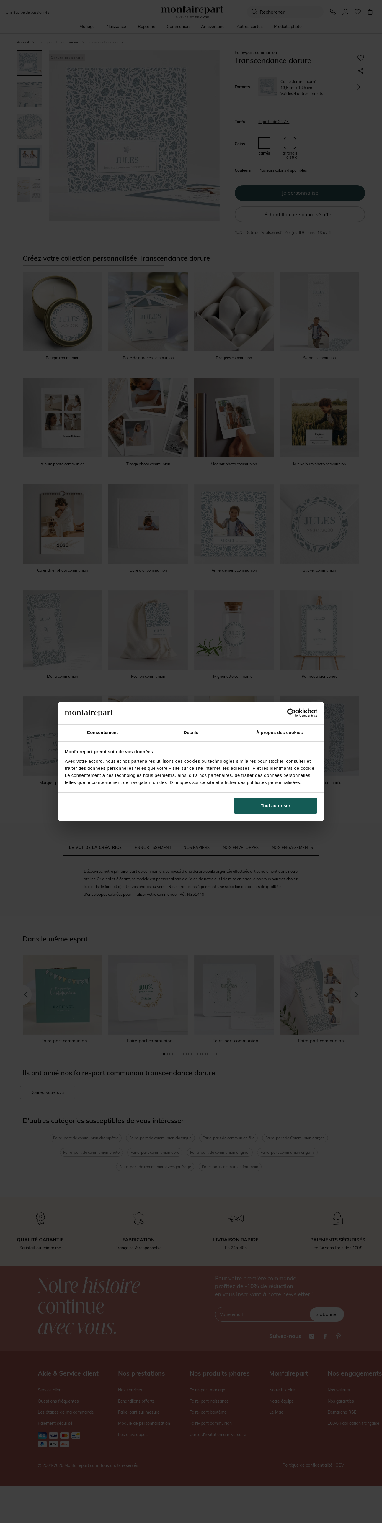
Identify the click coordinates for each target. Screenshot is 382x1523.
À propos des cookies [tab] (279, 732)
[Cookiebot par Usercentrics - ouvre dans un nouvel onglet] (291, 712)
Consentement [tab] (102, 732)
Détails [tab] (191, 732)
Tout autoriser (275, 805)
